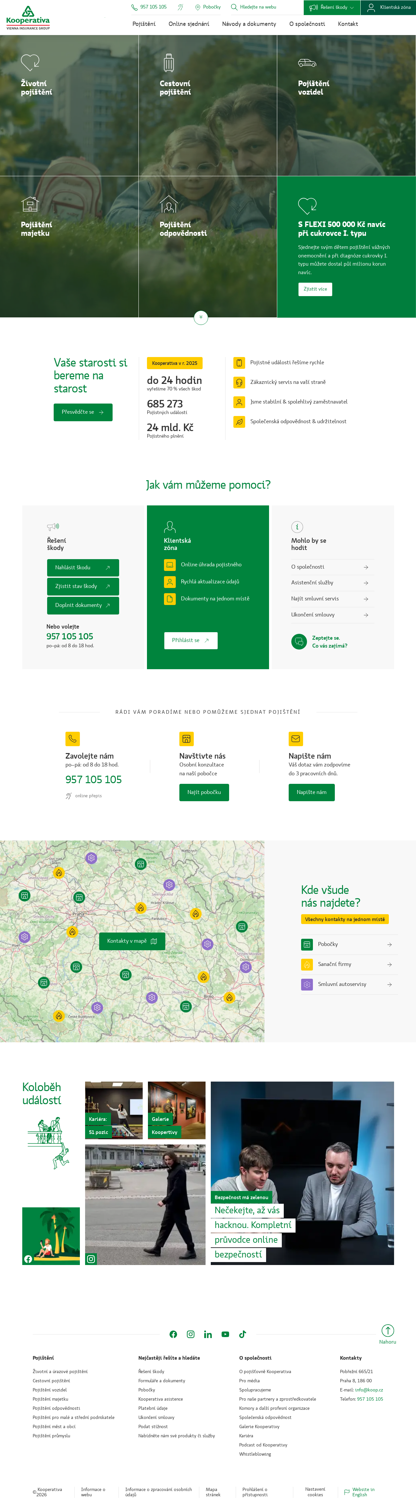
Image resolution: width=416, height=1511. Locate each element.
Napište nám (312, 792)
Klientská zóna (388, 8)
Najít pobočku (204, 792)
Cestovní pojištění (51, 1381)
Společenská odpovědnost (265, 1417)
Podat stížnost (153, 1427)
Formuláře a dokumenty (161, 1381)
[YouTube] (225, 1334)
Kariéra (246, 1436)
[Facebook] (173, 1334)
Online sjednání (189, 24)
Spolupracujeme (255, 1390)
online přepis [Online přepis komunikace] (83, 796)
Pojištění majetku (50, 1399)
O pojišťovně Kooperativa (265, 1371)
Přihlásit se (191, 640)
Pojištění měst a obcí (54, 1427)
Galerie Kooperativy (259, 1427)
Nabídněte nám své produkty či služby (176, 1436)
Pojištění (144, 24)
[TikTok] (242, 1334)
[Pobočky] (207, 7)
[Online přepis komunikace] (180, 7)
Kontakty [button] (351, 1358)
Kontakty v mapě (132, 941)
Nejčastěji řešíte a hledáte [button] (169, 1358)
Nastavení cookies (315, 1492)
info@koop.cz (369, 1390)
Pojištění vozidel (50, 1390)
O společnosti (307, 24)
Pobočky (146, 1390)
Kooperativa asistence (160, 1399)
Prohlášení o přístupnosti (255, 1492)
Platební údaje (153, 1408)
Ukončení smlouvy (156, 1417)
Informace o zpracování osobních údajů (158, 1492)
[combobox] (268, 7)
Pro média (249, 1381)
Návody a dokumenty (249, 24)
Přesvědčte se (83, 412)
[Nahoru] (388, 1335)
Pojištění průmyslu (51, 1436)
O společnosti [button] (255, 1358)
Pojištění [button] (43, 1358)
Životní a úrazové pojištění (60, 1371)
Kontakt (348, 24)
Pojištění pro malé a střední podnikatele (74, 1417)
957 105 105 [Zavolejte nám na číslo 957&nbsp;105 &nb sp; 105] (93, 780)
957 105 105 (149, 7)
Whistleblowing (255, 1454)
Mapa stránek (213, 1492)
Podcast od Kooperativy (263, 1445)
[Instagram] (190, 1334)
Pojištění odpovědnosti (56, 1408)
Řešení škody (332, 8)
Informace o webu (93, 1492)
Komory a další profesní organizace (274, 1408)
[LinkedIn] (208, 1334)
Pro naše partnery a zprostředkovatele (277, 1399)
